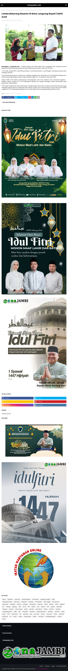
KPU (3, 606)
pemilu (3, 619)
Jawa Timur (36, 614)
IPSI (10, 616)
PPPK (8, 614)
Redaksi (53, 666)
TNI (20, 614)
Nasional (19, 604)
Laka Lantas (49, 614)
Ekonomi (43, 606)
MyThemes (46, 668)
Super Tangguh (47, 601)
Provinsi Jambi (38, 601)
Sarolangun (50, 611)
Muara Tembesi (18, 609)
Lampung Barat (27, 616)
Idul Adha (31, 609)
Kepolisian (31, 601)
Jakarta (25, 609)
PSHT (20, 606)
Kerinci (3, 614)
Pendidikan (12, 604)
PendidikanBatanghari (50, 616)
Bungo (62, 611)
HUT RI (24, 606)
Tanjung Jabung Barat (7, 611)
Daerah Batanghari (26, 599)
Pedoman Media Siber (61, 666)
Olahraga (8, 606)
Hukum (46, 604)
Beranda (3, 10)
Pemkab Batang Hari (41, 611)
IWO (48, 606)
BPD (19, 611)
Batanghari (7, 93)
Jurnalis (15, 616)
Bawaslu (53, 606)
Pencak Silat (41, 616)
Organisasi (40, 604)
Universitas (25, 614)
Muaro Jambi (5, 604)
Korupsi (43, 614)
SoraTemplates (39, 668)
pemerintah (17, 599)
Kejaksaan (62, 604)
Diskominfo (59, 606)
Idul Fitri (33, 606)
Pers (38, 606)
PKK (29, 606)
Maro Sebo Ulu (55, 601)
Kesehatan (25, 604)
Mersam (51, 604)
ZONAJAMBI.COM (34, 5)
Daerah (12, 93)
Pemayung (4, 609)
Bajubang (14, 606)
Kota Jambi (32, 611)
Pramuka (59, 616)
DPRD (53, 599)
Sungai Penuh (15, 614)
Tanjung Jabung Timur (7, 601)
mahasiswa (61, 614)
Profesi (55, 614)
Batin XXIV (57, 611)
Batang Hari (24, 601)
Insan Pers (51, 609)
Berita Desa (16, 601)
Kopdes (20, 616)
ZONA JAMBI (5, 20)
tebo (31, 614)
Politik (56, 604)
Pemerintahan (9, 10)
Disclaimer (47, 666)
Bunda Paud (5, 616)
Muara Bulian (33, 604)
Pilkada (45, 609)
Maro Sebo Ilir (39, 609)
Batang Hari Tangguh (45, 599)
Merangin (58, 609)
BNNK (15, 611)
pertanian (11, 609)
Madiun (34, 616)
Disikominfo (25, 611)
